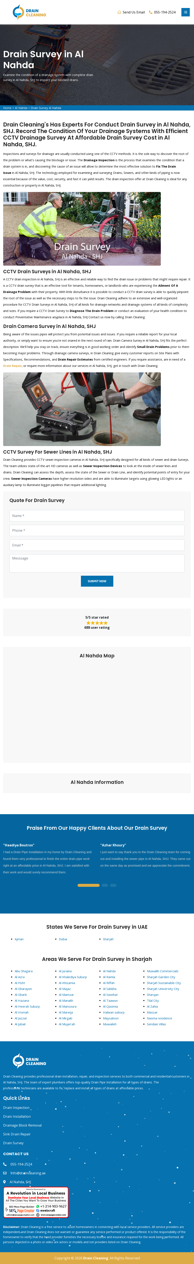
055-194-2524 (21, 1164)
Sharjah (108, 939)
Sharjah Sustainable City (164, 983)
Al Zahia (152, 1006)
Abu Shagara (24, 971)
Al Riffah (109, 983)
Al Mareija (66, 1012)
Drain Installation (17, 1116)
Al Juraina (65, 971)
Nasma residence (159, 1018)
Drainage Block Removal (22, 1125)
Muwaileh (109, 1024)
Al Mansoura (68, 1006)
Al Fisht (20, 983)
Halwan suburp (114, 1012)
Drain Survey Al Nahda (46, 108)
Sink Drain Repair (17, 1134)
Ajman (19, 939)
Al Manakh (66, 1000)
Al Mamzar (66, 994)
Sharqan (152, 994)
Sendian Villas (156, 1024)
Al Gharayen (23, 989)
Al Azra (20, 977)
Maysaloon (111, 1018)
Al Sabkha (109, 989)
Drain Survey (13, 1143)
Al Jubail (20, 1024)
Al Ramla (109, 977)
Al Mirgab (65, 1018)
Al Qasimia (110, 1006)
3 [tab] (113, 885)
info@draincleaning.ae (28, 1173)
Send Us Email (134, 12)
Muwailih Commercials (162, 971)
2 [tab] (105, 885)
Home (7, 108)
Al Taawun (110, 1000)
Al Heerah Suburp (27, 1006)
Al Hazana (22, 1000)
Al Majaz (65, 989)
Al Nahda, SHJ (20, 1182)
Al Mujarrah (67, 1024)
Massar (152, 1012)
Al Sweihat (110, 994)
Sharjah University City (163, 989)
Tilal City (153, 1000)
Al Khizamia (67, 983)
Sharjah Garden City (161, 977)
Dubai (63, 939)
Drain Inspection (16, 1107)
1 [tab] (89, 885)
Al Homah (22, 1012)
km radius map (97, 708)
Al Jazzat (21, 1018)
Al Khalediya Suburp (73, 977)
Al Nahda (21, 108)
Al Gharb (21, 994)
